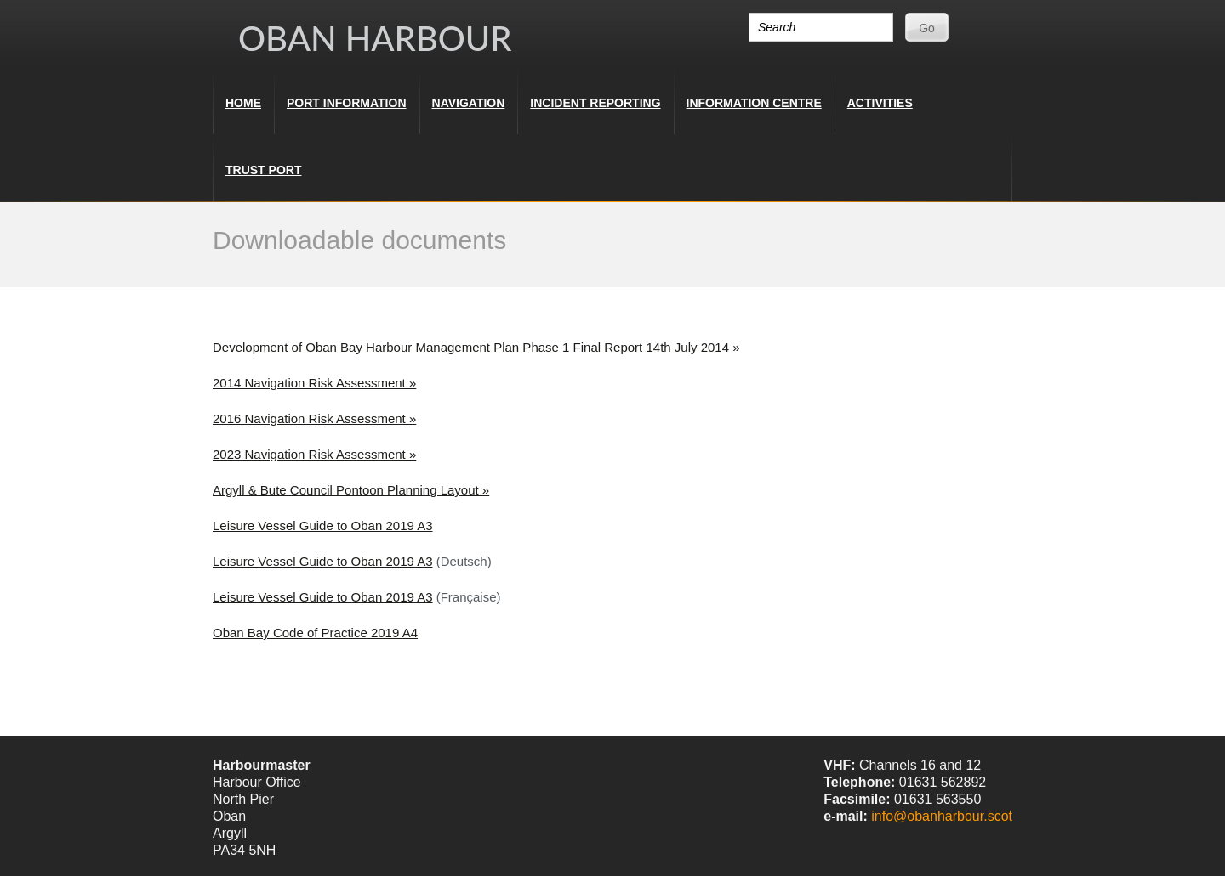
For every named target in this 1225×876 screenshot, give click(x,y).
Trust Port (263, 170)
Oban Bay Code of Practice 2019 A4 (315, 632)
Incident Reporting (595, 103)
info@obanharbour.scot (941, 816)
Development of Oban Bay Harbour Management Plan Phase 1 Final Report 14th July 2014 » (476, 347)
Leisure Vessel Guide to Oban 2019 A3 (323, 525)
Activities (880, 103)
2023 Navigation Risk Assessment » (314, 454)
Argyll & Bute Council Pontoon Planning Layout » (351, 490)
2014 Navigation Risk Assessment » (314, 383)
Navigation (468, 103)
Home (243, 103)
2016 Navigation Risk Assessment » (314, 418)
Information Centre (754, 103)
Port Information (347, 103)
